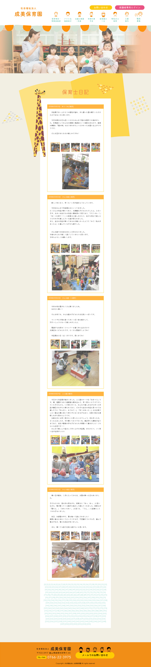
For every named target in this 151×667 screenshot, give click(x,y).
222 (51, 619)
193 (54, 614)
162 (57, 608)
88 (82, 595)
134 (67, 603)
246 (95, 621)
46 (63, 590)
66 (71, 592)
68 (78, 592)
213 (76, 616)
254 (84, 624)
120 (74, 600)
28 (63, 587)
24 (50, 587)
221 (47, 619)
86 (75, 595)
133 (63, 603)
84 (68, 595)
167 (78, 608)
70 (85, 592)
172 (97, 608)
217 (92, 616)
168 (82, 608)
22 (106, 584)
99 (57, 598)
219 (100, 616)
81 (58, 595)
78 (49, 595)
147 (59, 606)
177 (54, 611)
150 (71, 606)
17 (90, 584)
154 (87, 606)
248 (104, 621)
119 (70, 600)
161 (54, 608)
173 (101, 608)
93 (99, 595)
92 (95, 595)
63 (60, 592)
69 (81, 592)
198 (74, 614)
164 (65, 608)
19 (96, 584)
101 (65, 598)
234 (103, 619)
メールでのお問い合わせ (95, 655)
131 (55, 603)
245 (90, 621)
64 (64, 592)
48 (70, 590)
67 (74, 592)
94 (102, 595)
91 (92, 595)
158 (104, 606)
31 (73, 587)
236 (51, 621)
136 (75, 603)
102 (68, 598)
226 (68, 619)
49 (74, 590)
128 (105, 600)
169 (86, 608)
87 (79, 595)
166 (74, 608)
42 (49, 590)
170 (90, 608)
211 (68, 616)
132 (59, 603)
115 (56, 600)
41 (46, 590)
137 (79, 603)
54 (91, 590)
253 (79, 624)
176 (50, 611)
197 (70, 614)
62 (57, 592)
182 (73, 611)
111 (104, 598)
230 (86, 619)
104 (77, 598)
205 (104, 614)
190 (104, 611)
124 (89, 600)
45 (60, 590)
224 (60, 619)
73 (94, 592)
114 (52, 600)
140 (91, 603)
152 (79, 606)
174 (105, 608)
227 (73, 619)
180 (65, 611)
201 (87, 614)
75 (101, 592)
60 (50, 592)
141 (96, 603)
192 (50, 614)
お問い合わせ (101, 7)
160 (49, 608)
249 (62, 624)
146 (55, 606)
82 (62, 595)
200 (82, 614)
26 (57, 587)
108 (93, 598)
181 (69, 611)
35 (87, 587)
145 (51, 606)
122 (82, 600)
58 (105, 590)
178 (58, 611)
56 (98, 590)
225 (64, 619)
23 (46, 587)
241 (73, 621)
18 (93, 584)
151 (75, 606)
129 (47, 603)
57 (101, 590)
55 (94, 590)
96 (47, 598)
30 (70, 587)
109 (97, 598)
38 (98, 587)
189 (101, 611)
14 (81, 584)
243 (82, 621)
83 (65, 595)
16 (87, 584)
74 (98, 592)
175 (46, 611)
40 (105, 587)
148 (63, 606)
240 (69, 621)
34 (84, 587)
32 (77, 587)
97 (50, 598)
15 (84, 584)
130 (51, 603)
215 (84, 616)
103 (72, 598)
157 (100, 606)
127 (102, 600)
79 (52, 595)
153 (83, 606)
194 (58, 614)
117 (63, 600)
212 (72, 616)
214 (80, 616)
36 (91, 587)
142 (99, 603)
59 (47, 592)
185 (85, 611)
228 (77, 619)
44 (56, 590)
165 (70, 608)
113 (49, 600)
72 (91, 592)
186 (89, 611)
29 (67, 587)
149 (67, 606)
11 (72, 584)
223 (55, 619)
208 (55, 616)
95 (106, 595)
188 (97, 611)
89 (85, 595)
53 (87, 590)
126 (97, 600)
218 (96, 616)
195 (62, 614)
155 (91, 606)
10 (69, 584)
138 (83, 603)
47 (67, 590)
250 (66, 624)
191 (46, 614)
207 (51, 616)
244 (86, 621)
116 (60, 600)
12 (75, 584)
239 (64, 621)
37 (94, 587)
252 (75, 624)
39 (101, 587)
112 (45, 600)
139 (87, 603)
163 (61, 608)
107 (89, 598)
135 (71, 603)
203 (95, 614)
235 (47, 621)
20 (99, 584)
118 (67, 600)
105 (81, 598)
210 (64, 616)
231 (90, 619)
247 (99, 621)
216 (88, 616)
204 (100, 614)
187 (93, 611)
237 (56, 621)
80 (55, 595)
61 (54, 592)
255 (88, 624)
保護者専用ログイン (129, 7)
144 (47, 606)
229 (81, 619)
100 (61, 598)
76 (104, 592)
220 (104, 616)
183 (77, 611)
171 (94, 608)
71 (88, 592)
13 (78, 584)
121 (78, 600)
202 (91, 614)
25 (53, 587)
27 (60, 587)
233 (99, 619)
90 (89, 595)
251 (71, 624)
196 (66, 614)
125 (93, 600)
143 (103, 603)
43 (53, 590)
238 (60, 621)
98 (54, 598)
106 (85, 598)
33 (80, 587)
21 (102, 584)
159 (45, 608)
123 (85, 600)
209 (60, 616)
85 (72, 595)
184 (81, 611)
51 (80, 590)
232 (94, 619)
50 (77, 590)
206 (47, 616)
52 (84, 590)
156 (95, 606)
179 (61, 611)
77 (45, 595)
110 (101, 598)
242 (77, 621)
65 (67, 592)
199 (78, 614)
